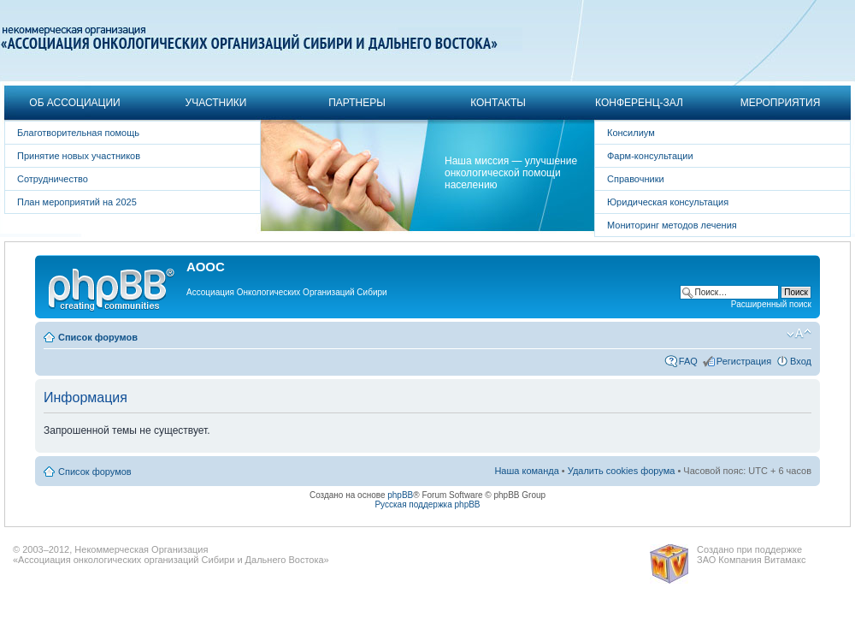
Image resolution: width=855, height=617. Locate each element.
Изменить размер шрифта (799, 333)
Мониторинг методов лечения (672, 225)
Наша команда (526, 471)
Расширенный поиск (771, 304)
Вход (800, 361)
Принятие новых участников (78, 156)
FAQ (688, 361)
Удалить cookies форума (621, 471)
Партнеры (357, 103)
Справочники (635, 179)
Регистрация (743, 361)
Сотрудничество (52, 179)
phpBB (400, 495)
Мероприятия (780, 103)
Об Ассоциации (74, 103)
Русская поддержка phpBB (427, 504)
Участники (216, 103)
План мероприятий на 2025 (77, 202)
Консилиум (631, 133)
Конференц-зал (639, 103)
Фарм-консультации (650, 156)
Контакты (498, 103)
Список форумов (98, 337)
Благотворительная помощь (78, 133)
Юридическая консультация (667, 202)
